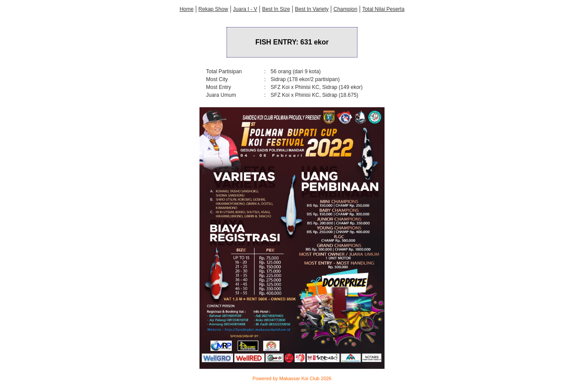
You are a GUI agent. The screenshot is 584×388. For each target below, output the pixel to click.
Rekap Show (213, 9)
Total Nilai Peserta (383, 9)
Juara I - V (245, 9)
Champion (345, 9)
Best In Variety (312, 9)
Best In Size (276, 9)
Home (186, 9)
